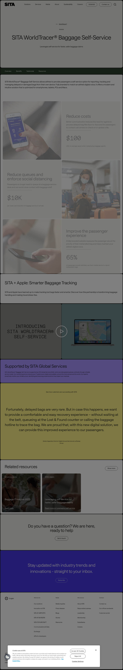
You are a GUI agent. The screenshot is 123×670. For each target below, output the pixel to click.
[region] (54, 656)
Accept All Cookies (77, 651)
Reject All (78, 656)
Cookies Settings (78, 661)
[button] (7, 657)
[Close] (96, 650)
